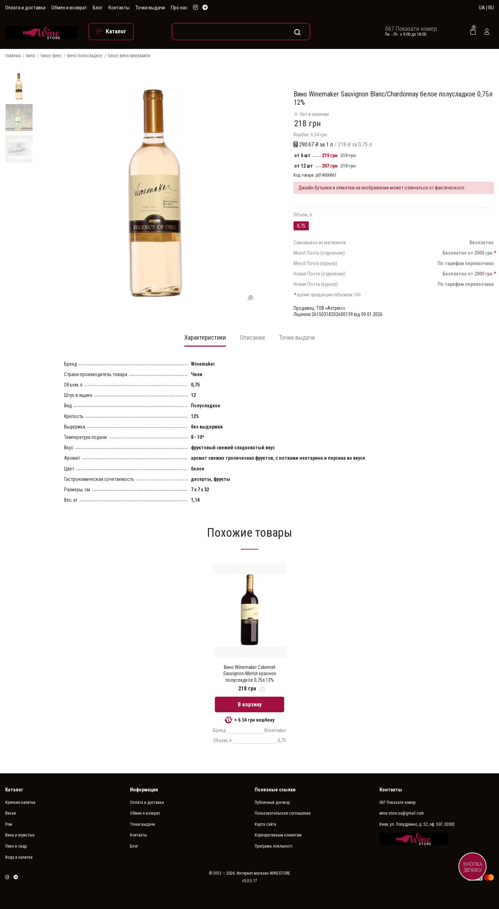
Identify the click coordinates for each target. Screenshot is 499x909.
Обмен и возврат (69, 8)
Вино (30, 56)
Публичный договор (272, 802)
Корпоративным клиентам (278, 835)
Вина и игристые (19, 835)
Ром (8, 824)
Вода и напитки (19, 857)
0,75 (301, 226)
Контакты (119, 8)
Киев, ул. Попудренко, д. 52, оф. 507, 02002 (417, 824)
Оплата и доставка (25, 8)
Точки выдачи (150, 8)
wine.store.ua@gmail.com (401, 813)
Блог (98, 8)
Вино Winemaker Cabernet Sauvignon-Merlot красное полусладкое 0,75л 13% (249, 673)
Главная (13, 56)
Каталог (14, 789)
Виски (10, 813)
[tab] (205, 339)
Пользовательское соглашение (282, 813)
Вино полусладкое (85, 56)
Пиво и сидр (16, 846)
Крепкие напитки (20, 802)
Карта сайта (265, 824)
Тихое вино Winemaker (129, 56)
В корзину (250, 704)
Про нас (179, 8)
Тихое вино (51, 56)
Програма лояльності (273, 846)
